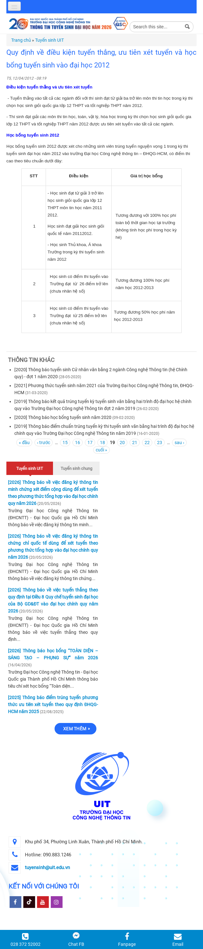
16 (77, 442)
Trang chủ (21, 40)
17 (90, 442)
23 (159, 442)
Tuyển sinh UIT (49, 40)
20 (122, 442)
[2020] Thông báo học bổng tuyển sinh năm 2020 (62, 417)
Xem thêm (74, 728)
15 (65, 442)
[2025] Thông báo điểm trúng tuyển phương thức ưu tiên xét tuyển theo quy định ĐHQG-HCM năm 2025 (53, 704)
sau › (179, 442)
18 (102, 442)
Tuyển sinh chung (76, 468)
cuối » (101, 449)
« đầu (24, 442)
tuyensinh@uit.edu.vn (47, 867)
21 (134, 442)
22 (147, 442)
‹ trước (43, 442)
